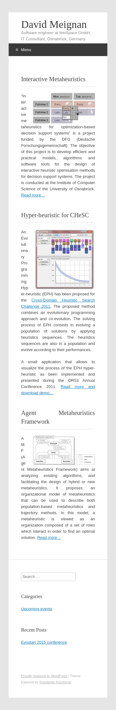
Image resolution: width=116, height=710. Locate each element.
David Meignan (54, 24)
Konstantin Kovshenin (55, 682)
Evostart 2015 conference (44, 642)
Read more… (33, 195)
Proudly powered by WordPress (44, 676)
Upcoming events (36, 608)
